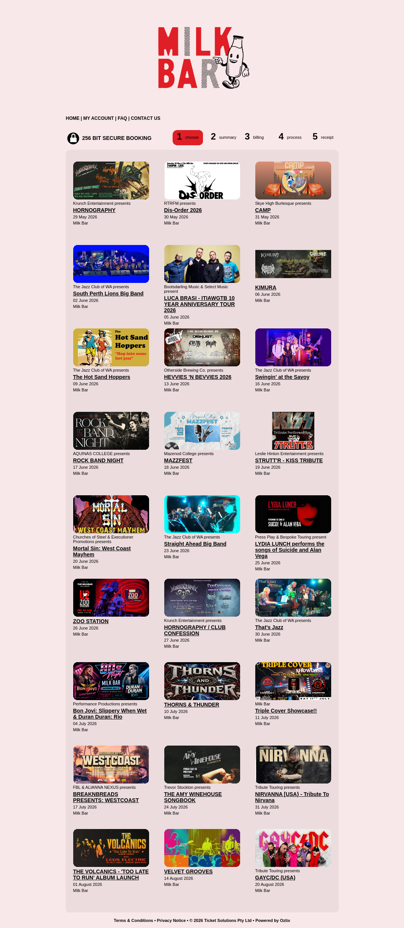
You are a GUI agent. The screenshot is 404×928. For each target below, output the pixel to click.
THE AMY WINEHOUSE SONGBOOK (193, 797)
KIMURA (266, 287)
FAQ (122, 118)
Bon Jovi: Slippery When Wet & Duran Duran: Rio (110, 714)
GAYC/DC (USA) (275, 878)
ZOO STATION (91, 621)
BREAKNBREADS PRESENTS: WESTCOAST (106, 797)
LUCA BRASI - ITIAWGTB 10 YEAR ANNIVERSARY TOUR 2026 (199, 304)
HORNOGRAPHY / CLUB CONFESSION (195, 630)
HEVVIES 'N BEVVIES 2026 (198, 377)
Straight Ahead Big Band (195, 544)
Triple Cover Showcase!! (286, 711)
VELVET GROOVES (188, 871)
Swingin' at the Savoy (282, 377)
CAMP (263, 210)
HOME (73, 118)
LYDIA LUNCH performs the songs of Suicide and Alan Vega (290, 550)
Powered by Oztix (272, 920)
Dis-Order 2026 (183, 210)
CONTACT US (145, 118)
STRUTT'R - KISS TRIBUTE (289, 460)
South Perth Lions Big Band (108, 293)
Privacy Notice (171, 920)
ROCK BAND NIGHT (98, 460)
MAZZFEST (178, 460)
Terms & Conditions (133, 920)
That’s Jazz (269, 627)
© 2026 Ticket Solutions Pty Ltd (221, 920)
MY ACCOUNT (98, 118)
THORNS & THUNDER (191, 705)
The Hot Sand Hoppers (101, 377)
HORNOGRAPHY (94, 210)
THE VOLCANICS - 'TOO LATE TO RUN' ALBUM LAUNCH (111, 874)
